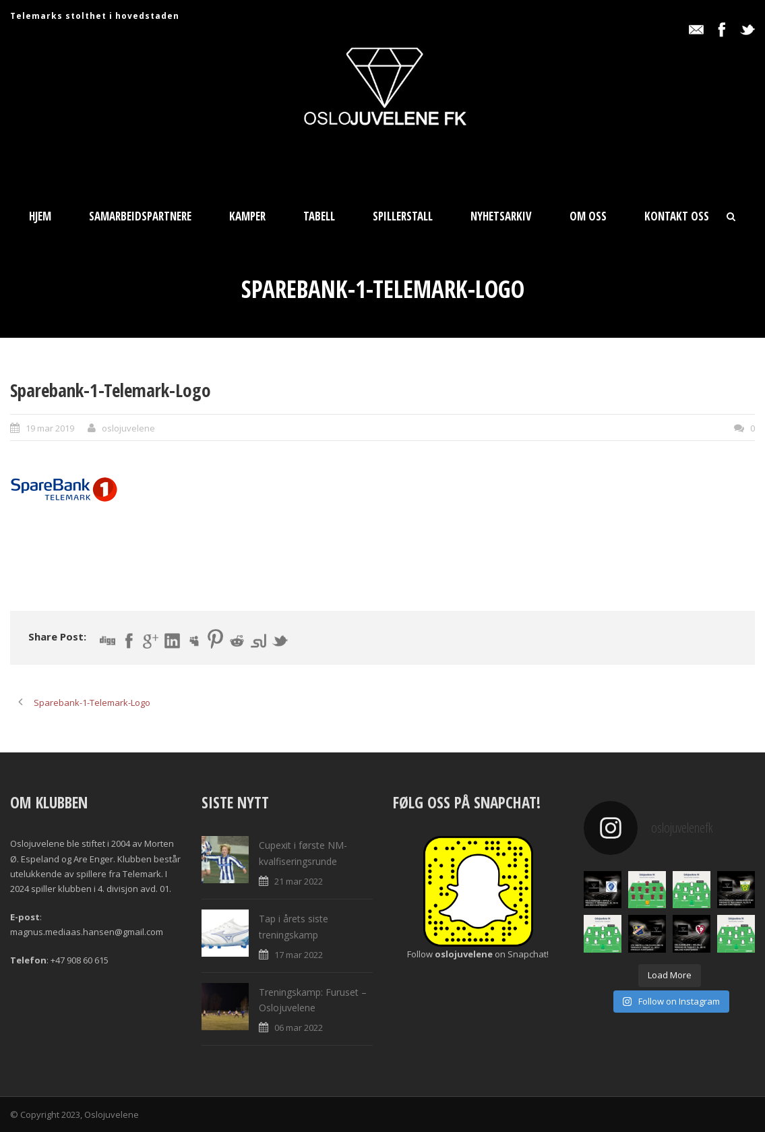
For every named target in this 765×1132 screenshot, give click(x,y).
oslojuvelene (128, 428)
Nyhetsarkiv (501, 216)
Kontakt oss (676, 216)
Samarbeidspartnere (140, 216)
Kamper (247, 216)
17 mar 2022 (298, 955)
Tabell (319, 216)
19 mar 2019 (50, 428)
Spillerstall (403, 216)
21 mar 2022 (298, 881)
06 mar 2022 (298, 1027)
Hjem (40, 216)
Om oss (588, 216)
